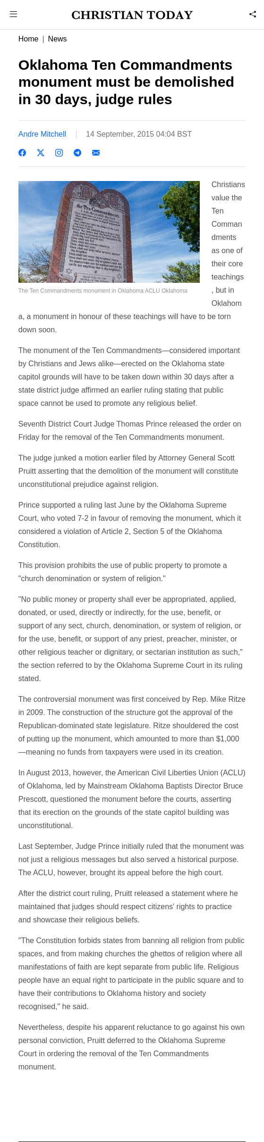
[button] (13, 15)
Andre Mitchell (42, 134)
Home (28, 39)
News (57, 39)
